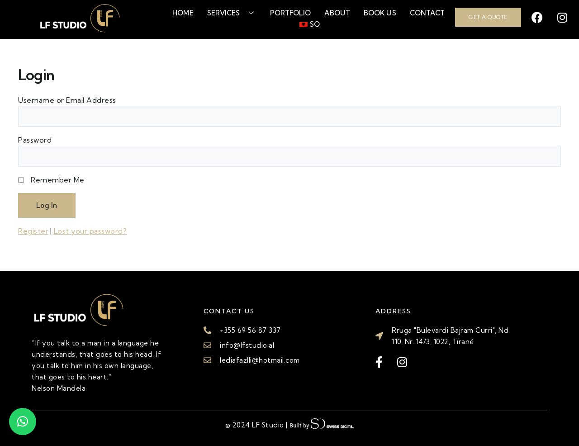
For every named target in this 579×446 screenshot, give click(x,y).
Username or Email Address (67, 100)
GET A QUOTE (488, 17)
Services (231, 13)
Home (182, 13)
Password (35, 139)
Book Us (380, 13)
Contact (427, 13)
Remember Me (58, 179)
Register (33, 230)
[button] (22, 421)
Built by (322, 424)
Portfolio (290, 13)
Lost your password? (90, 230)
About (337, 13)
